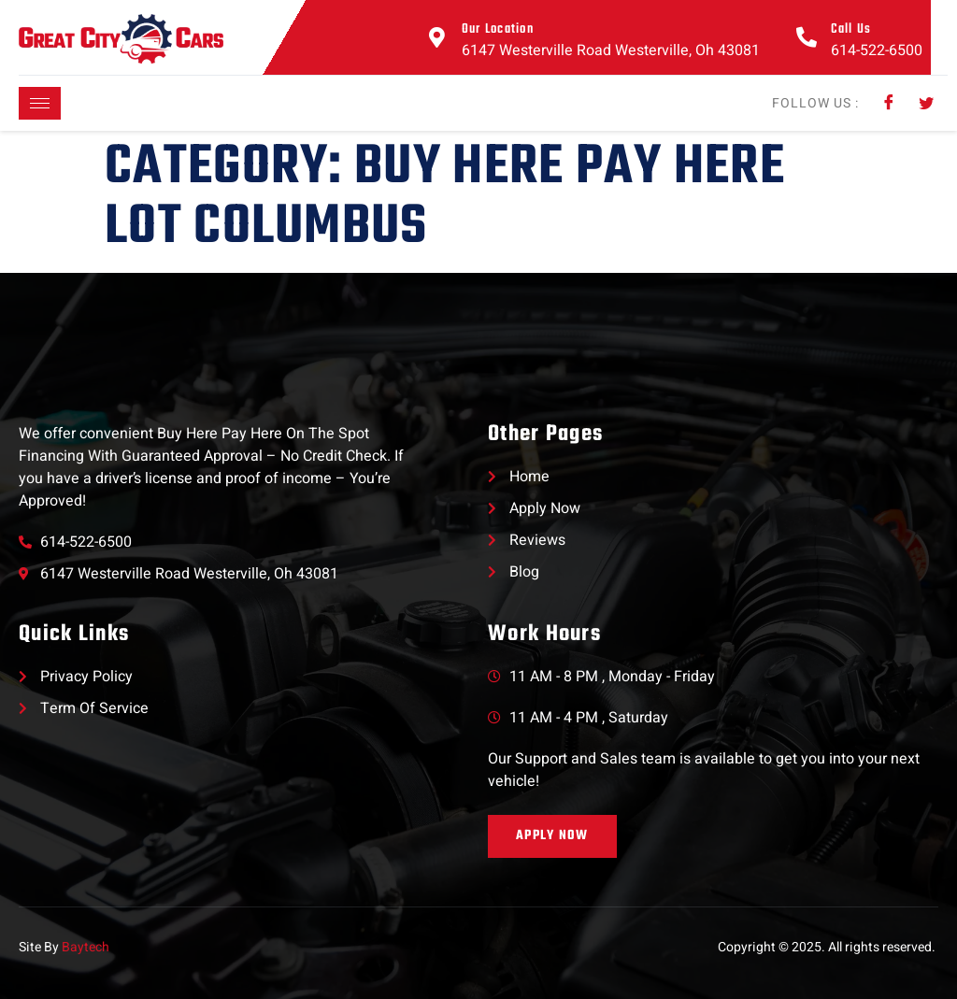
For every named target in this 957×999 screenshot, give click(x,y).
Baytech (85, 947)
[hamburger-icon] (40, 103)
